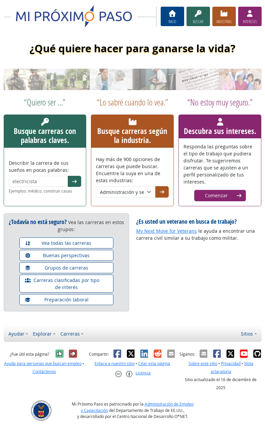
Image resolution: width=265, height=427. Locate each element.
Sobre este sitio (203, 363)
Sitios (247, 334)
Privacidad (231, 363)
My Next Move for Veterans (166, 231)
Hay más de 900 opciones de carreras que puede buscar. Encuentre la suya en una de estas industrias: (128, 170)
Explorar (42, 334)
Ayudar (16, 334)
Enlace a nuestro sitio (115, 363)
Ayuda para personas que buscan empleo (43, 363)
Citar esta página (154, 363)
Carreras (70, 334)
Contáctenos (44, 371)
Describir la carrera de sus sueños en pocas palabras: (39, 166)
